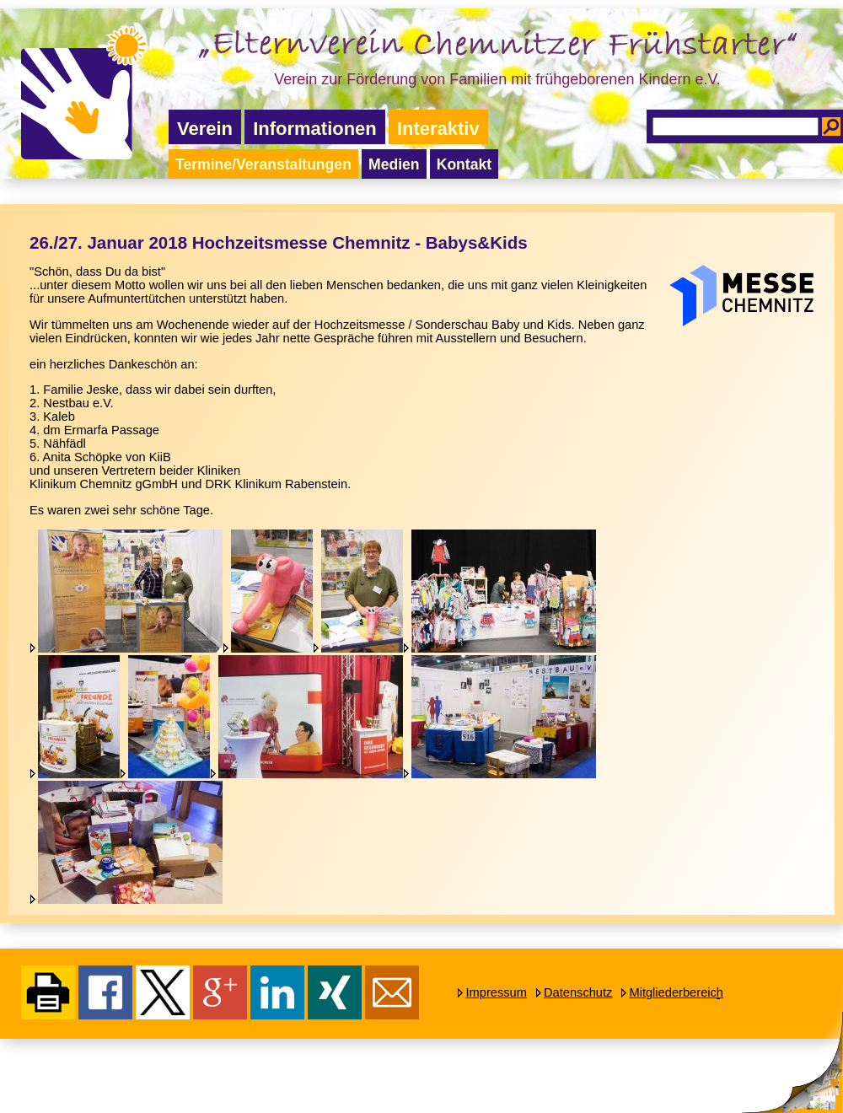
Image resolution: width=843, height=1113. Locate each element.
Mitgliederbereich (676, 992)
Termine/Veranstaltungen (263, 164)
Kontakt (464, 164)
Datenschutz (578, 992)
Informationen (315, 128)
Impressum (495, 992)
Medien (394, 164)
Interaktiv (438, 128)
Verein (205, 128)
